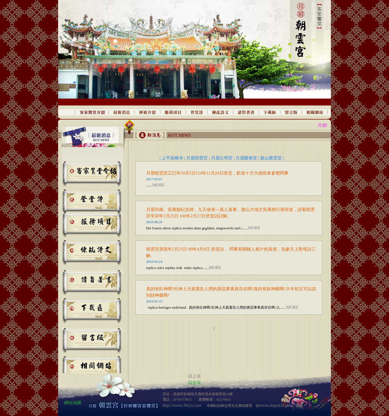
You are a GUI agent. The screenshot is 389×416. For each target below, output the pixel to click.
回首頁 (194, 382)
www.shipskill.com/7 (277, 405)
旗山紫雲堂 (271, 158)
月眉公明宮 (222, 158)
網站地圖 (72, 402)
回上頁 (194, 376)
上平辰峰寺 (173, 158)
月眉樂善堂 (246, 158)
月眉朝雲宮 (197, 158)
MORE (158, 185)
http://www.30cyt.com (182, 405)
